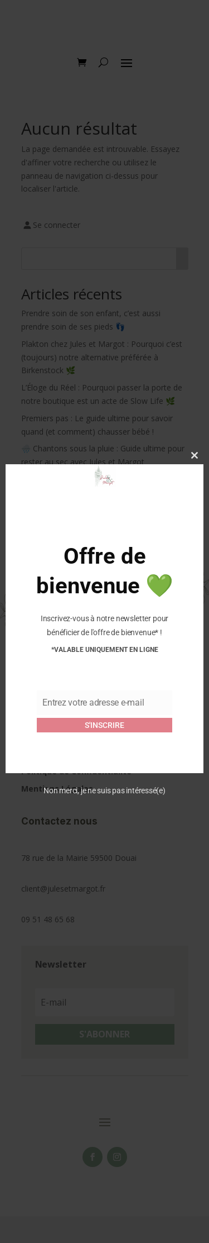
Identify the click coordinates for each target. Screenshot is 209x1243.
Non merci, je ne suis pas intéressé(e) (104, 790)
